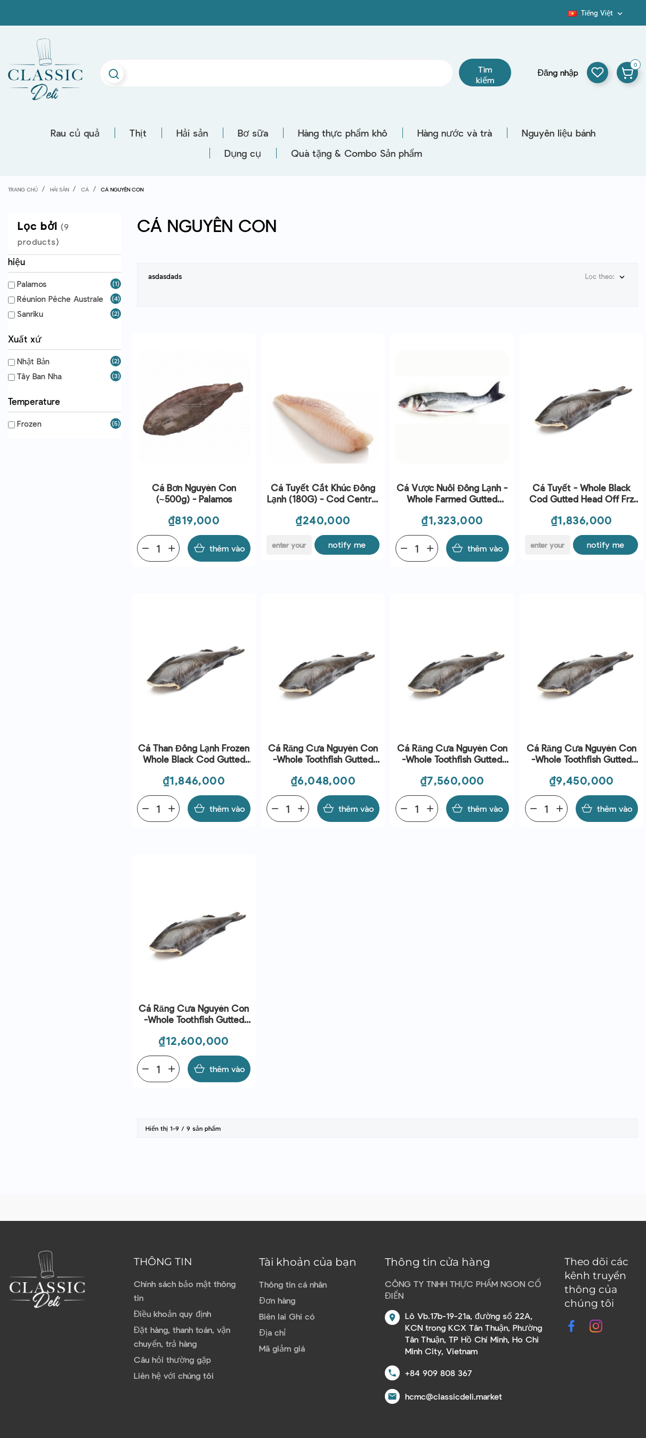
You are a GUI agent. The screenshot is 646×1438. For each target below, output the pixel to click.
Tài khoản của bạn (308, 1262)
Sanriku (30, 313)
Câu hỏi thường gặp (172, 1359)
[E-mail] (289, 545)
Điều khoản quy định (172, 1313)
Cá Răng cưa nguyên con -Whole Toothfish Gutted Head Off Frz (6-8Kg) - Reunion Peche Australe (193, 1014)
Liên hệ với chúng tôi (174, 1375)
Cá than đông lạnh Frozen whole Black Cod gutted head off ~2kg (193, 753)
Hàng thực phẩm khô (342, 133)
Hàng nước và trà (454, 133)
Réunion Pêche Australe (60, 298)
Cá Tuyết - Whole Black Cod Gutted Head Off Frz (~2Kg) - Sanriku (581, 493)
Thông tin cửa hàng (437, 1262)
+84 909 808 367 (438, 1373)
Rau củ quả (75, 133)
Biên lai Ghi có (287, 1316)
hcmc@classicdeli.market (453, 1396)
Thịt (138, 133)
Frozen (29, 423)
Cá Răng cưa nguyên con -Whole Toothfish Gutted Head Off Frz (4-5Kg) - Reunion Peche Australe (452, 753)
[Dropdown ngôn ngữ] (596, 13)
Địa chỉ (272, 1332)
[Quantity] (158, 548)
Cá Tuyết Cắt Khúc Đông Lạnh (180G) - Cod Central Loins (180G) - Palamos (322, 493)
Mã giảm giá (282, 1348)
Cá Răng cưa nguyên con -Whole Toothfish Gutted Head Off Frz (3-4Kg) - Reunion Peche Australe (323, 753)
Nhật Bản (33, 361)
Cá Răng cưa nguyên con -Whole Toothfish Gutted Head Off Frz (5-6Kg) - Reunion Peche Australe (581, 753)
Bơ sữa (253, 133)
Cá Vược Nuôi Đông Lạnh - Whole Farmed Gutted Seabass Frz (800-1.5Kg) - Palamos (452, 493)
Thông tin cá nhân (293, 1284)
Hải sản (192, 133)
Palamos (31, 284)
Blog (561, 16)
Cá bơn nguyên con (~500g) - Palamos (194, 493)
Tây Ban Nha (39, 376)
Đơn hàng (277, 1300)
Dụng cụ (242, 153)
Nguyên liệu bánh (558, 133)
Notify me (347, 544)
